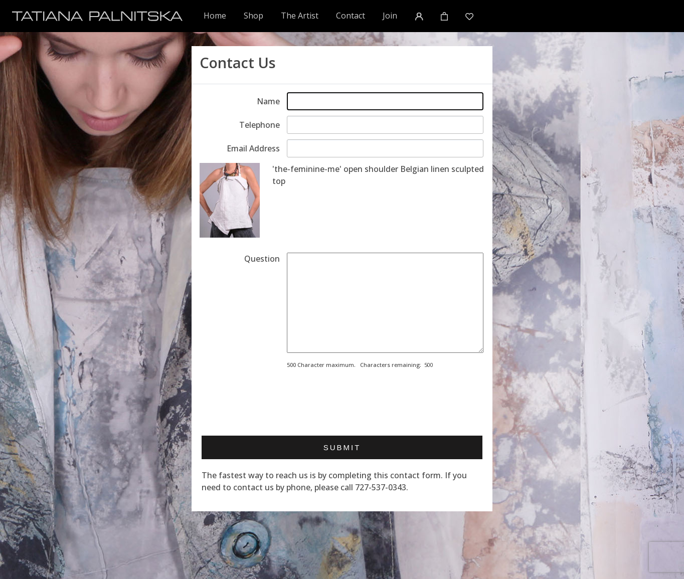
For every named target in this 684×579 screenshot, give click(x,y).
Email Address (253, 148)
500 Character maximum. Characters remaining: (354, 364)
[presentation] (363, 399)
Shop (253, 15)
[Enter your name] (385, 101)
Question (262, 258)
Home (215, 15)
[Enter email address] (385, 148)
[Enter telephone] (385, 125)
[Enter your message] (385, 303)
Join (390, 15)
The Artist (299, 15)
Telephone (259, 124)
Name (268, 101)
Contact (350, 15)
